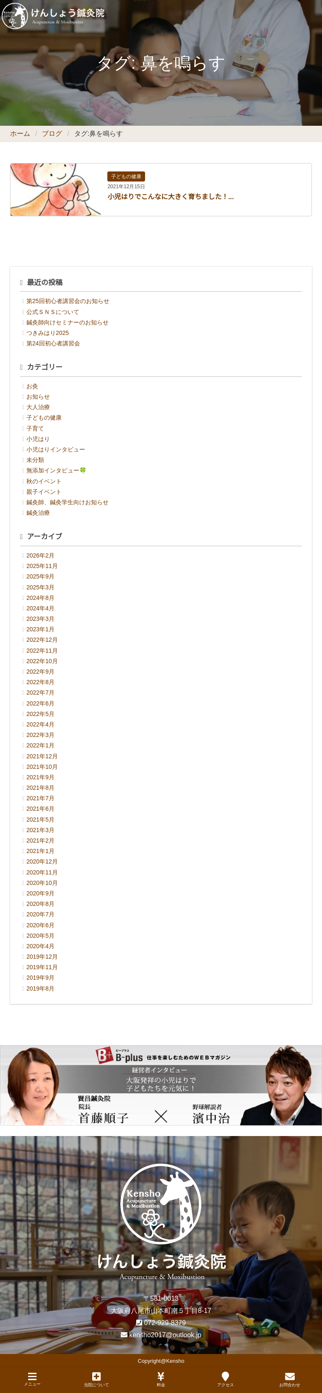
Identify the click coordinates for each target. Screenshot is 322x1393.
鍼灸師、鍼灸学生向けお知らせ (67, 502)
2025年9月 (40, 576)
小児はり (38, 439)
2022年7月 (40, 692)
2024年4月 (40, 608)
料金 (161, 1379)
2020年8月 (40, 903)
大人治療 (38, 407)
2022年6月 (40, 703)
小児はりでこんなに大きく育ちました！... (170, 196)
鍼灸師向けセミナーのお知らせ (67, 322)
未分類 (35, 460)
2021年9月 (40, 777)
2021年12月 (42, 756)
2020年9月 (40, 893)
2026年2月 (40, 555)
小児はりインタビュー (55, 449)
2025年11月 (42, 566)
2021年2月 (40, 840)
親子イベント (44, 491)
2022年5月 (40, 714)
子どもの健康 (126, 176)
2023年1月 (40, 629)
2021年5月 (40, 819)
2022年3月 (40, 735)
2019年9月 (40, 977)
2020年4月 (40, 946)
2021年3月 (40, 830)
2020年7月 (40, 914)
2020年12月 (42, 861)
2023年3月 (40, 618)
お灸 (32, 386)
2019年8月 (40, 988)
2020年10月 (42, 882)
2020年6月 (40, 925)
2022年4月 (40, 724)
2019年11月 (42, 967)
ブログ (52, 133)
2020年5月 (40, 935)
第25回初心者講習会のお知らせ (67, 301)
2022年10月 (42, 661)
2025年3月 (40, 587)
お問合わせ (289, 1379)
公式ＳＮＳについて (52, 312)
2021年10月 (42, 766)
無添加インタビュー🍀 (56, 470)
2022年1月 (40, 745)
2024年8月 (40, 597)
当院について (96, 1379)
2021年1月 (40, 851)
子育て (35, 428)
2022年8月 (40, 682)
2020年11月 (42, 872)
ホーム (20, 133)
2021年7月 (40, 798)
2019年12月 (42, 956)
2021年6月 (40, 808)
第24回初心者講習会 (53, 343)
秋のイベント (44, 481)
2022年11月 (42, 650)
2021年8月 (40, 787)
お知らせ (38, 396)
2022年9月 (40, 671)
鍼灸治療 (38, 512)
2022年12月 (42, 639)
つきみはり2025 (47, 332)
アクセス (225, 1379)
